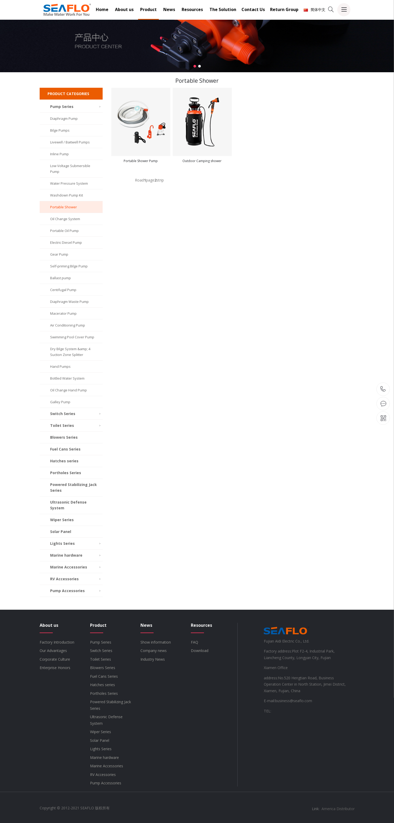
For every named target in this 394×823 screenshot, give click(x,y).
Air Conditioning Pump (67, 325)
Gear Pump (59, 254)
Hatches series (64, 460)
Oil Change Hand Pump (68, 390)
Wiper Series (62, 519)
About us (124, 9)
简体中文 (314, 9)
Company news (153, 650)
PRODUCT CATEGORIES (68, 93)
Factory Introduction (57, 642)
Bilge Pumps (60, 130)
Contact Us (253, 9)
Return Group (284, 9)
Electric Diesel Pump (66, 242)
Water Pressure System (69, 183)
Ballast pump (60, 278)
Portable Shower (63, 207)
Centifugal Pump (63, 289)
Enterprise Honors (55, 667)
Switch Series (75, 413)
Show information (155, 642)
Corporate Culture (55, 659)
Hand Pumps (60, 366)
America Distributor (338, 808)
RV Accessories (75, 578)
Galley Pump (60, 402)
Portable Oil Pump (64, 230)
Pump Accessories (75, 590)
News (169, 9)
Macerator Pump (63, 313)
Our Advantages (53, 650)
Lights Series (75, 543)
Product (148, 9)
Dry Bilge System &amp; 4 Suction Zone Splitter (70, 351)
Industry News (152, 659)
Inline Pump (59, 154)
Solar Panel (60, 531)
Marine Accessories (75, 567)
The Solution (222, 9)
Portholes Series (65, 472)
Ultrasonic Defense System (68, 505)
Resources (192, 9)
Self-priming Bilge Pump (69, 266)
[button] (194, 66)
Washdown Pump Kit (66, 195)
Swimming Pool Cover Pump (72, 337)
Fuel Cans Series (65, 449)
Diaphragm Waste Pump (69, 301)
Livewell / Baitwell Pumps (70, 142)
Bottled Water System (67, 378)
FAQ (194, 642)
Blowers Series (64, 437)
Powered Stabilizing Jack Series (73, 487)
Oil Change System (65, 218)
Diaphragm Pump (64, 118)
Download (199, 650)
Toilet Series (75, 425)
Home (102, 9)
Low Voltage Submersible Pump (70, 168)
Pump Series (75, 106)
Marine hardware (75, 555)
